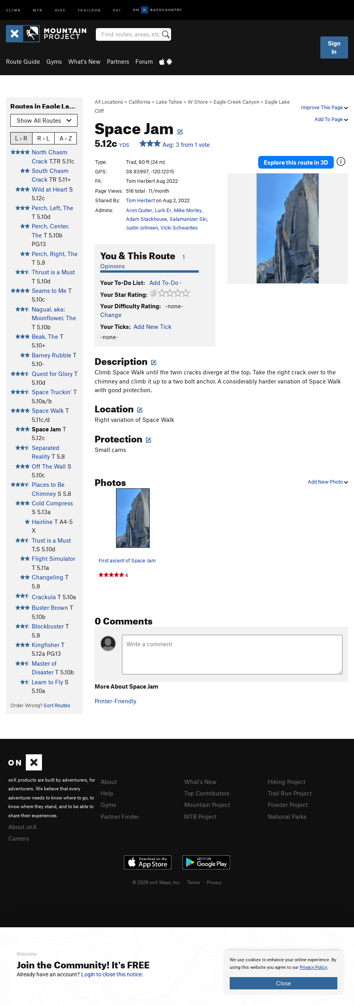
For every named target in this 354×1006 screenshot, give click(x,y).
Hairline (42, 521)
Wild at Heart (49, 189)
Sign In (334, 47)
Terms (193, 882)
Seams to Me (49, 290)
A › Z (65, 138)
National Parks (287, 816)
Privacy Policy (313, 967)
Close (283, 983)
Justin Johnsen (142, 227)
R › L (43, 138)
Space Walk (48, 410)
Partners (118, 61)
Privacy (214, 882)
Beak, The (45, 336)
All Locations (109, 102)
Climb (13, 9)
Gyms (54, 61)
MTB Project (200, 816)
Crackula (44, 596)
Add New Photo (328, 481)
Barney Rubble (51, 355)
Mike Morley (188, 210)
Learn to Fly (47, 681)
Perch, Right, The (55, 253)
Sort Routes (57, 705)
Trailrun (89, 9)
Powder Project (288, 804)
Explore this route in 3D (296, 162)
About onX (22, 826)
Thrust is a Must (53, 271)
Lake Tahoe (169, 102)
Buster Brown (50, 607)
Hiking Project (286, 781)
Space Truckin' (52, 391)
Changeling (47, 577)
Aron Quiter (139, 210)
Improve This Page (324, 107)
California (139, 102)
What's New (84, 61)
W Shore (198, 102)
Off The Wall (49, 466)
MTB (38, 9)
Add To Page (331, 119)
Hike (60, 9)
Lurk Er (163, 210)
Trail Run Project (290, 793)
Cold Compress (52, 503)
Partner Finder (120, 816)
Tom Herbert (140, 200)
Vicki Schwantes (179, 227)
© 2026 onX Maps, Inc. (156, 882)
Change (111, 314)
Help (107, 793)
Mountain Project (207, 804)
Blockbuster (48, 626)
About (109, 781)
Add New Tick (152, 326)
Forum (144, 61)
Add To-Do (163, 282)
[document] (283, 972)
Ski (117, 9)
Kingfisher (45, 644)
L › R (21, 138)
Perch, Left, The (52, 207)
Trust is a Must (51, 540)
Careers (18, 838)
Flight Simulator (53, 558)
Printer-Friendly (115, 700)
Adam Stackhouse (146, 219)
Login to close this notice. (112, 974)
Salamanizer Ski (188, 219)
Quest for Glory (52, 373)
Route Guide (23, 61)
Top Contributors (206, 793)
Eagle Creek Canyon (236, 102)
